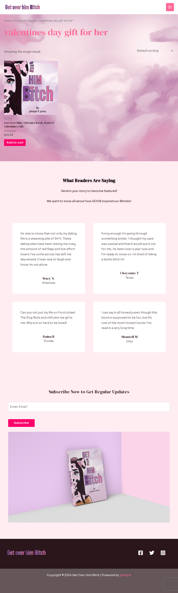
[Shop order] (154, 51)
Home (8, 20)
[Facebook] (140, 552)
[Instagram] (163, 552)
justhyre (125, 575)
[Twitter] (151, 552)
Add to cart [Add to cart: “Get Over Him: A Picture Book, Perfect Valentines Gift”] (18, 143)
